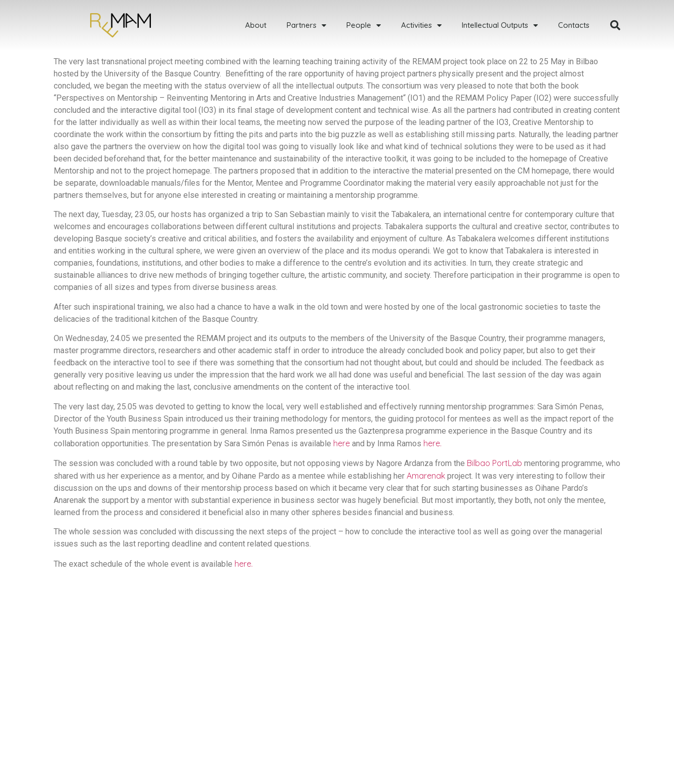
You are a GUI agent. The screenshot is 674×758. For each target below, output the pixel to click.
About (255, 25)
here (341, 443)
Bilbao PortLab (494, 463)
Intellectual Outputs (500, 25)
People (363, 25)
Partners (306, 25)
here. (432, 443)
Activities (421, 25)
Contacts (573, 25)
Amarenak (426, 476)
